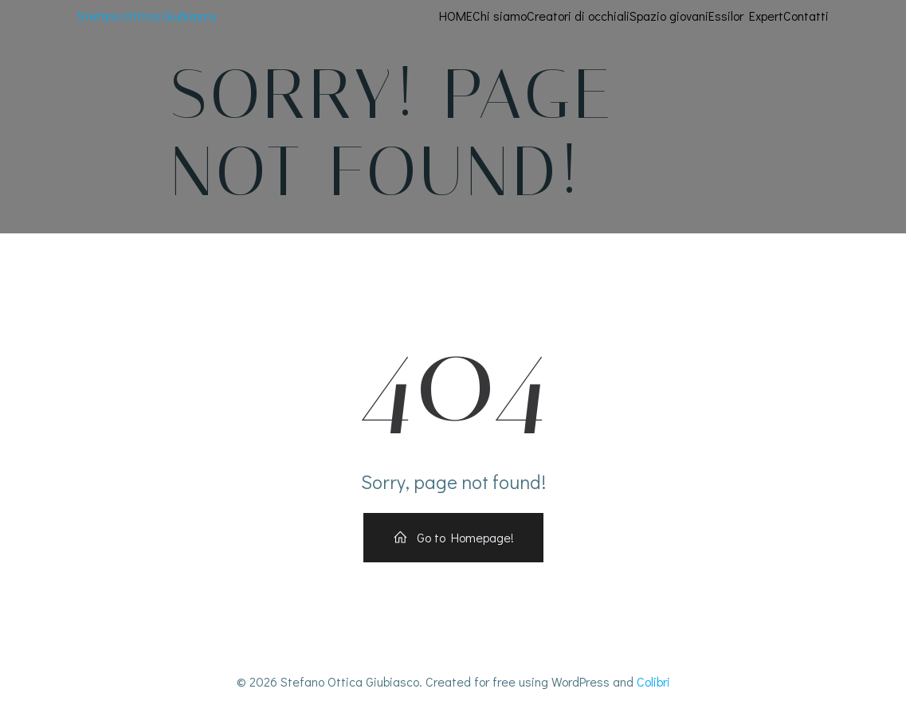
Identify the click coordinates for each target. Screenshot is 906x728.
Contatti (807, 15)
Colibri (653, 681)
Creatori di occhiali (579, 15)
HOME (456, 15)
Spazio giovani (669, 15)
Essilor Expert (746, 15)
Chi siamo (500, 15)
